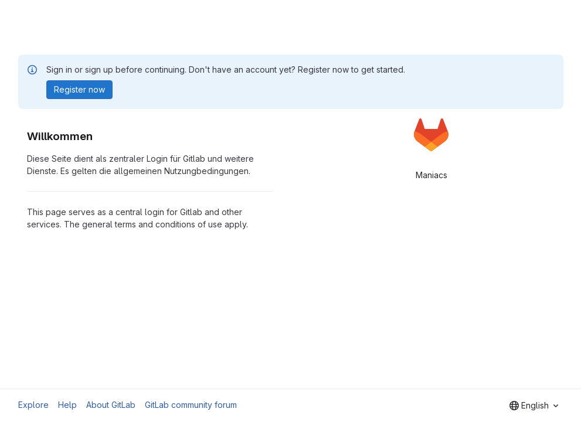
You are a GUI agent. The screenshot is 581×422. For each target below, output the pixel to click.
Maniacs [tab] (431, 175)
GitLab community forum (191, 405)
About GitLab (110, 405)
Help (67, 405)
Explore (33, 405)
